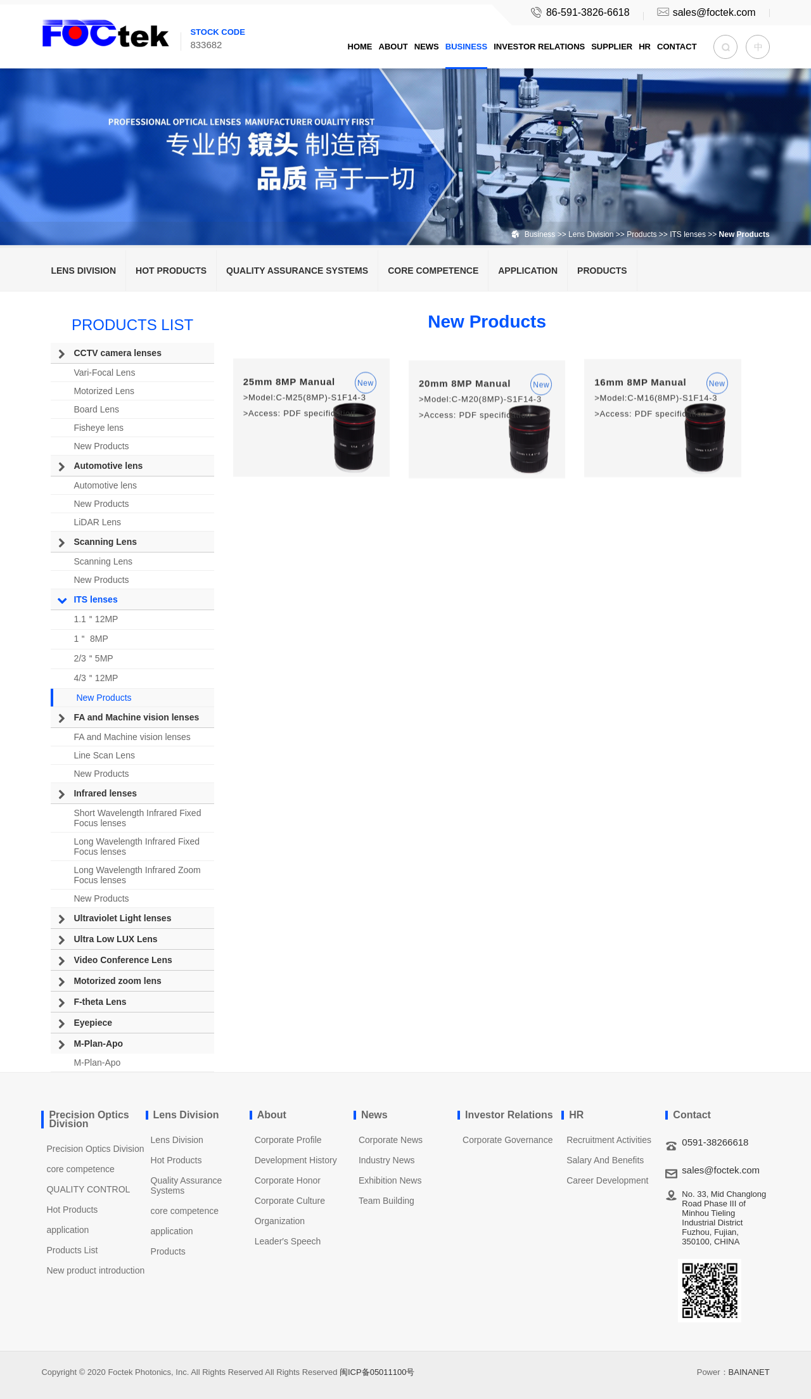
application (528, 270)
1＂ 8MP (90, 639)
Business (466, 46)
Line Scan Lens (104, 755)
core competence (433, 270)
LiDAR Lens (97, 522)
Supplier (611, 46)
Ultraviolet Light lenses (122, 918)
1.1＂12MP (95, 619)
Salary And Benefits (605, 1160)
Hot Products (171, 270)
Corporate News (391, 1140)
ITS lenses (688, 234)
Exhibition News (390, 1180)
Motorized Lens (103, 391)
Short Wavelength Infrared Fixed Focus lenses (137, 818)
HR (645, 46)
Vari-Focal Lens (104, 372)
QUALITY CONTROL (88, 1189)
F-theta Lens (99, 1002)
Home (360, 46)
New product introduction (95, 1270)
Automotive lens (108, 466)
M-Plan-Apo (98, 1043)
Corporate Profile (288, 1140)
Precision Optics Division (95, 1149)
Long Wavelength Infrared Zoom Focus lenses (136, 875)
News (426, 46)
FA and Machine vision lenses (136, 717)
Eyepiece (92, 1023)
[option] (405, 122)
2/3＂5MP (93, 658)
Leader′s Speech (288, 1241)
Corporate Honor (288, 1180)
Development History (296, 1160)
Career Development (607, 1180)
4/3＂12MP (95, 678)
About (393, 46)
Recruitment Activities (608, 1140)
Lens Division (590, 234)
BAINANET (749, 1372)
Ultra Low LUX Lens (115, 939)
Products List (72, 1250)
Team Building (386, 1201)
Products (643, 234)
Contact (677, 46)
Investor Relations (539, 46)
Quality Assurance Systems (297, 270)
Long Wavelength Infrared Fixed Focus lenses (136, 846)
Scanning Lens (105, 542)
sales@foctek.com (705, 12)
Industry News (387, 1160)
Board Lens (96, 409)
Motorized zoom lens (117, 981)
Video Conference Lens (122, 960)
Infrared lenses (105, 793)
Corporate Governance (507, 1140)
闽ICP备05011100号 (377, 1372)
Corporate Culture (290, 1201)
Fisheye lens (98, 428)
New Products (101, 446)
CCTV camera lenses (117, 353)
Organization (280, 1221)
